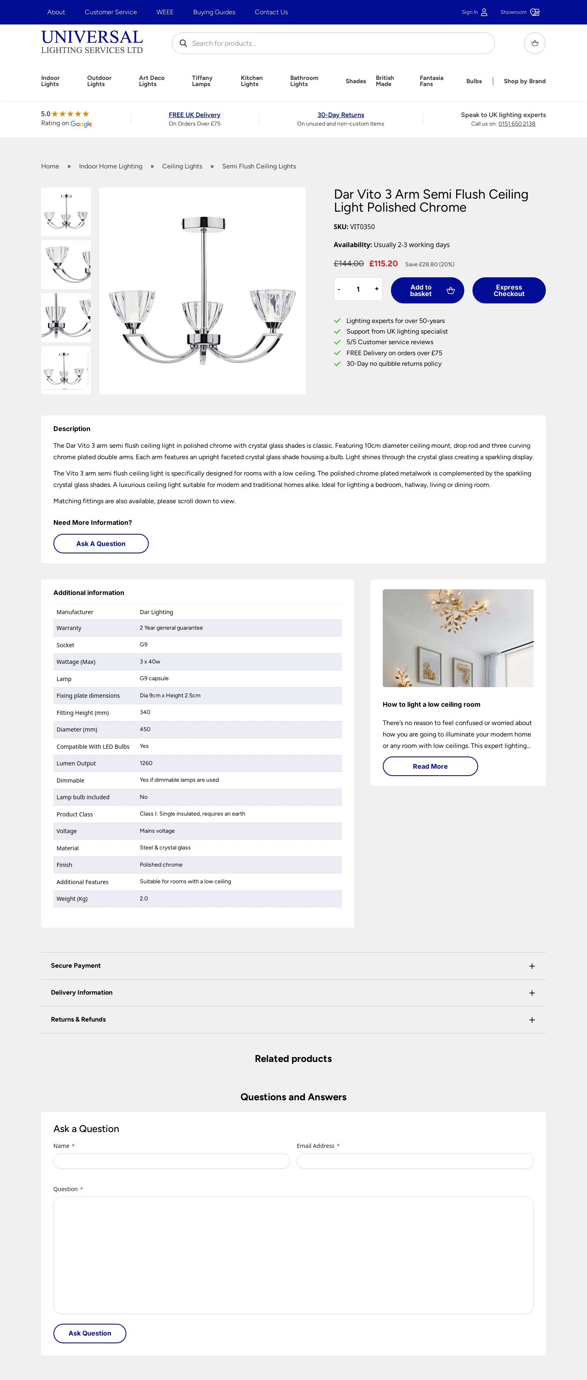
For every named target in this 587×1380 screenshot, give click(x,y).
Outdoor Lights (99, 81)
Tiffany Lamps (202, 81)
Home (50, 166)
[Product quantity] (358, 289)
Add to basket (432, 290)
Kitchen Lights (252, 81)
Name (64, 1146)
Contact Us (271, 12)
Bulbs (474, 81)
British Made (385, 81)
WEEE (165, 12)
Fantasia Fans (432, 81)
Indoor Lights (50, 81)
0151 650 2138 (517, 123)
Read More (430, 766)
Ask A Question (101, 544)
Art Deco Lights (152, 81)
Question (68, 1189)
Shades (356, 81)
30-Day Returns (341, 115)
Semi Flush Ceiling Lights (259, 166)
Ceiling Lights (182, 166)
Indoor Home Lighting (110, 166)
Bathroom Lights (304, 81)
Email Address (318, 1146)
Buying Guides (214, 12)
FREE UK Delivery (195, 115)
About (56, 12)
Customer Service (111, 12)
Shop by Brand (525, 81)
